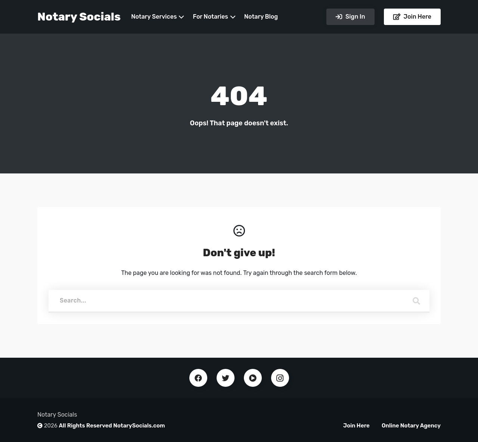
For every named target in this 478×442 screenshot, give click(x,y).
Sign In (354, 16)
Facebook (198, 378)
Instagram (280, 378)
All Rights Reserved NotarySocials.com (112, 425)
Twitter (226, 378)
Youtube (253, 378)
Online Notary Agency (411, 425)
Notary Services (154, 16)
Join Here (416, 16)
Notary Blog (261, 16)
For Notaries (210, 16)
